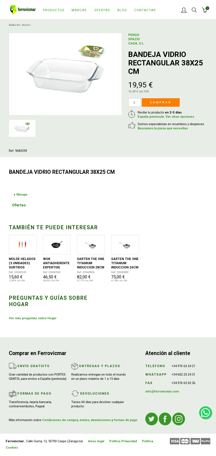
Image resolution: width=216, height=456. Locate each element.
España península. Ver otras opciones (166, 117)
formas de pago (125, 420)
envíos (84, 420)
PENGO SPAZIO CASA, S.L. (136, 39)
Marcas (79, 10)
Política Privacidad (123, 441)
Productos (54, 10)
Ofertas (102, 10)
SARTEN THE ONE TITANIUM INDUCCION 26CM (125, 263)
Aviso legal (96, 441)
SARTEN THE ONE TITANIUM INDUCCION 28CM (90, 263)
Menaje (21, 194)
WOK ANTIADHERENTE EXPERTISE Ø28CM (56, 263)
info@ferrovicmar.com (162, 391)
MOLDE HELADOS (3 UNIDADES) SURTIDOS (22, 263)
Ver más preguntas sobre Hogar (33, 318)
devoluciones (101, 420)
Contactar (145, 10)
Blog (122, 10)
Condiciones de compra (60, 420)
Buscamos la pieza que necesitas (163, 128)
